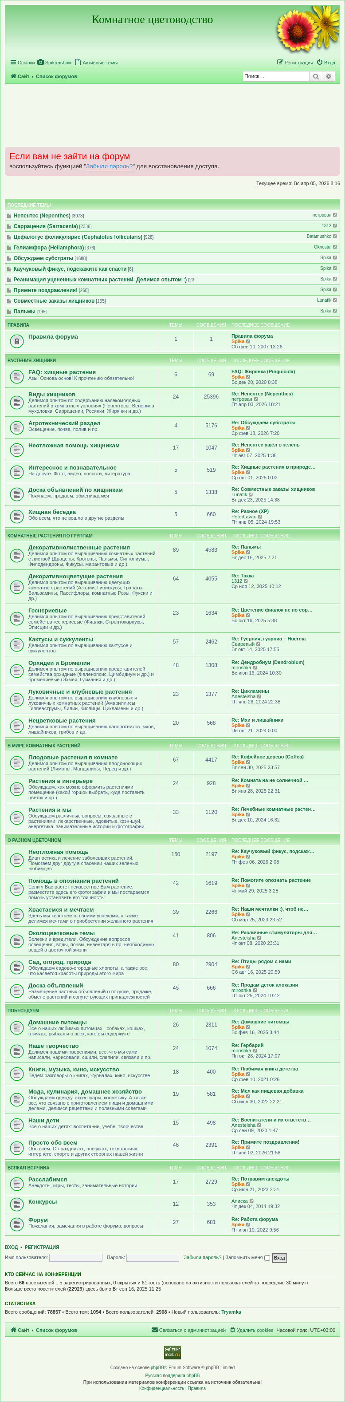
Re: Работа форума (254, 1219)
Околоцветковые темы (61, 933)
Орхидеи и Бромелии (59, 663)
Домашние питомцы (57, 1022)
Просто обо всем (53, 1142)
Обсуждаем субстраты (44, 258)
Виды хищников (51, 394)
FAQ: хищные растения (62, 372)
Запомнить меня (247, 1257)
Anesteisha (243, 696)
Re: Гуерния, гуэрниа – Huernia (268, 638)
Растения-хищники (32, 360)
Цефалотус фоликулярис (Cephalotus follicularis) (78, 237)
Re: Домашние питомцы (260, 1021)
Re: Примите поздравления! (265, 1142)
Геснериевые (47, 610)
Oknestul (326, 247)
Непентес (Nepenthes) (42, 216)
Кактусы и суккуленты (60, 639)
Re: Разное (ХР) (250, 511)
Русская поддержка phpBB (172, 1375)
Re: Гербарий (247, 1045)
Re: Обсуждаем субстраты (263, 422)
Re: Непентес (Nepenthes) (262, 393)
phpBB (157, 1367)
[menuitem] (54, 62)
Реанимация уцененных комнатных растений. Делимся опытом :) (100, 279)
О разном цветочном (34, 840)
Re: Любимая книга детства (264, 1068)
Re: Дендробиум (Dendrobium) (268, 662)
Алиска (239, 1201)
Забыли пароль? (109, 166)
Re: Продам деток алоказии (264, 984)
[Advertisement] (172, 115)
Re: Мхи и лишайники (257, 720)
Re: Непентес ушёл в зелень (265, 444)
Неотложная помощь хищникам (74, 445)
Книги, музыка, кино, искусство (73, 1069)
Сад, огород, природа (59, 962)
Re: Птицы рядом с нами (261, 961)
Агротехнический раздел (64, 423)
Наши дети (43, 1120)
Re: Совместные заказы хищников (273, 489)
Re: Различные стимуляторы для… (274, 932)
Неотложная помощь (58, 852)
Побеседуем (23, 1010)
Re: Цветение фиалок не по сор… (272, 609)
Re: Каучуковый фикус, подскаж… (272, 851)
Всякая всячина (28, 1167)
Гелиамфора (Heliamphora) (49, 248)
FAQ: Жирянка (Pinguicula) (263, 371)
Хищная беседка (52, 512)
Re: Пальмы (246, 546)
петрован (325, 215)
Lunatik (327, 300)
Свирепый (243, 644)
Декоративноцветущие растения (75, 576)
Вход (11, 1247)
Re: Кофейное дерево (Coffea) (267, 756)
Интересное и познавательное (72, 467)
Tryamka (231, 1312)
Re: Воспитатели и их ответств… (271, 1119)
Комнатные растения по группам (50, 535)
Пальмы (24, 311)
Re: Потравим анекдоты (260, 1178)
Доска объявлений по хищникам (75, 489)
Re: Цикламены (250, 691)
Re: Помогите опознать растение (271, 880)
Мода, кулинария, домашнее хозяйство (85, 1091)
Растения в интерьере (60, 781)
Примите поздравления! (46, 290)
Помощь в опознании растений (73, 880)
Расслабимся (47, 1179)
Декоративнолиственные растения (79, 547)
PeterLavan (243, 516)
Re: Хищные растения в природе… (273, 467)
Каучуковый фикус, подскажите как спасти (70, 269)
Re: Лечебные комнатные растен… (273, 809)
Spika (329, 257)
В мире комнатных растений (44, 745)
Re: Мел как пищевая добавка (267, 1091)
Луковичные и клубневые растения (80, 691)
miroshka (241, 667)
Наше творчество (53, 1046)
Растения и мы (49, 809)
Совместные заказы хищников (54, 301)
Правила (18, 325)
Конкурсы (42, 1201)
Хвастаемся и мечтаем (61, 909)
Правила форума (53, 336)
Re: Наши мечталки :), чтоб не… (269, 909)
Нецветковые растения (62, 720)
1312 (329, 225)
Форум (38, 1219)
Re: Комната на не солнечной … (270, 780)
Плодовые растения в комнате (73, 757)
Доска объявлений (55, 985)
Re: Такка (242, 575)
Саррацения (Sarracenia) (46, 226)
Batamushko (322, 236)
